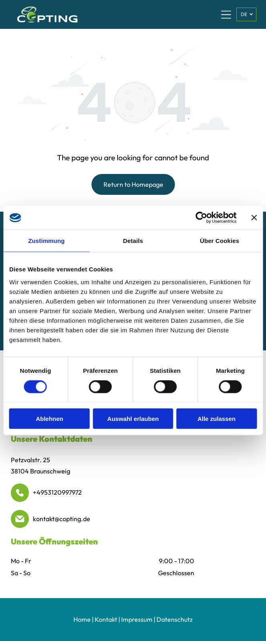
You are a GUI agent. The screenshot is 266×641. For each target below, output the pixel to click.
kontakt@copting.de (61, 519)
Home (82, 619)
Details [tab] (133, 240)
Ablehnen (49, 418)
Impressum (136, 619)
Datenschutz (174, 619)
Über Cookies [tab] (219, 240)
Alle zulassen (216, 418)
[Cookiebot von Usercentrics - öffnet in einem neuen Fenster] (201, 218)
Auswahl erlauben (132, 418)
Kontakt (106, 619)
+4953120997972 (57, 492)
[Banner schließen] (254, 217)
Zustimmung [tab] (46, 240)
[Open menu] (226, 15)
